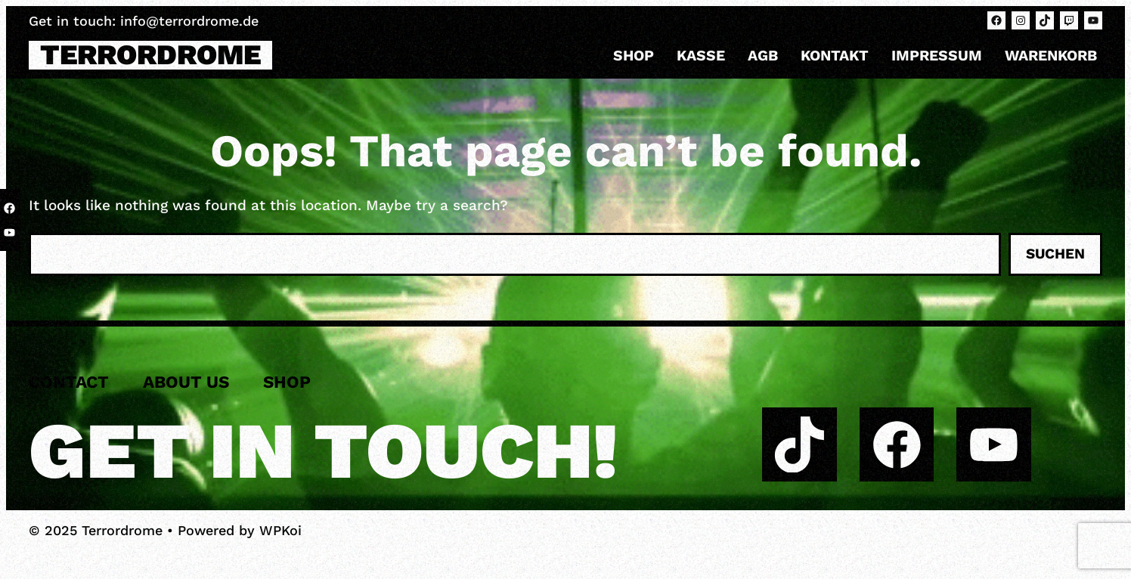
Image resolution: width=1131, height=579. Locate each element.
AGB (763, 55)
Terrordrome (150, 55)
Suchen (1055, 253)
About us (186, 382)
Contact (69, 382)
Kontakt (835, 55)
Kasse (701, 55)
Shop (633, 55)
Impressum (936, 55)
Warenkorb (1051, 55)
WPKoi (280, 530)
